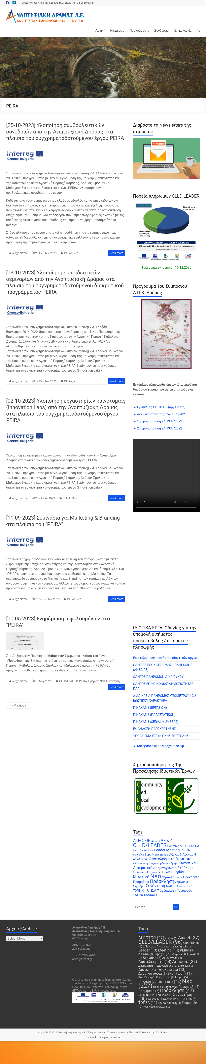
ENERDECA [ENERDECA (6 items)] (191, 846)
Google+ (103, 1037)
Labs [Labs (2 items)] (150, 850)
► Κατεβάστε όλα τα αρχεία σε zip (158, 746)
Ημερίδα (93, 681)
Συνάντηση (113, 681)
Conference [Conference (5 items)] (175, 846)
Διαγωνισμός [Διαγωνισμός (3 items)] (157, 863)
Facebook (91, 1037)
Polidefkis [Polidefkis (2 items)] (138, 854)
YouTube (115, 1037)
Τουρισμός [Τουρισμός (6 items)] (184, 890)
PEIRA (68, 253)
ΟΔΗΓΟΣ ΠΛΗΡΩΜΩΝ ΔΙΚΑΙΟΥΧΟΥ (158, 677)
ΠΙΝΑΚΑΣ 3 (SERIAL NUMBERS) (155, 722)
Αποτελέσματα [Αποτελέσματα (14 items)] (161, 859)
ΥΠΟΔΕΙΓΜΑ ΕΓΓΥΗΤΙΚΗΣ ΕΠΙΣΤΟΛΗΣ (160, 736)
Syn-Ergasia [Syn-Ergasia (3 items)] (161, 854)
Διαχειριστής (20, 253)
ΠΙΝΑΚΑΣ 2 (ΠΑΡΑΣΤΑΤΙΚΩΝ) (154, 715)
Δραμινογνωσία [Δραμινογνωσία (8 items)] (165, 868)
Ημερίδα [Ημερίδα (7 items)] (177, 872)
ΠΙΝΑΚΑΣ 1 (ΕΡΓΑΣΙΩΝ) (150, 708)
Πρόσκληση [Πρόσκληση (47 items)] (162, 881)
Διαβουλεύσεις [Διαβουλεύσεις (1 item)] (140, 863)
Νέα (75, 253)
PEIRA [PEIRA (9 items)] (185, 850)
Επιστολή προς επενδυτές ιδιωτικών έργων (165, 658)
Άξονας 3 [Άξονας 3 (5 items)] (175, 854)
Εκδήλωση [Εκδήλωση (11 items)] (186, 868)
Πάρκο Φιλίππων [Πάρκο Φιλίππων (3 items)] (172, 877)
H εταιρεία (117, 30)
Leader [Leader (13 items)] (159, 850)
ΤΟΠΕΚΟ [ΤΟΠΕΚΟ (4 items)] (138, 890)
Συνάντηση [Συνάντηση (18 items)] (155, 886)
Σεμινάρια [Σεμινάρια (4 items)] (181, 882)
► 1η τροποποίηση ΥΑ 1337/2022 (157, 421)
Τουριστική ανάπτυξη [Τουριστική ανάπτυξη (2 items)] (145, 894)
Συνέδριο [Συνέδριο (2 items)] (171, 886)
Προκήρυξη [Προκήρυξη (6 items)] (191, 877)
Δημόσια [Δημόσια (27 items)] (183, 858)
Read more (116, 253)
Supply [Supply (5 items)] (149, 854)
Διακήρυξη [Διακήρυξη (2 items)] (171, 863)
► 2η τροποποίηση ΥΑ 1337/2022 (157, 428)
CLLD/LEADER (68, 681)
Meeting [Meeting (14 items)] (173, 850)
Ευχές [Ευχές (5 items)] (166, 872)
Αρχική (100, 30)
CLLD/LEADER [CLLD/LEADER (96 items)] (149, 845)
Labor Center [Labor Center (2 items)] (140, 850)
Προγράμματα (139, 30)
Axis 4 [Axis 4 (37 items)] (167, 840)
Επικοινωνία (183, 30)
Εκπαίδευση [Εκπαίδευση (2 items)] (139, 872)
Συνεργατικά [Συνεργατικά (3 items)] (185, 886)
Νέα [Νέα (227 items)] (155, 876)
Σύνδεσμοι (161, 30)
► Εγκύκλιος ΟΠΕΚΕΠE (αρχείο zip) (159, 407)
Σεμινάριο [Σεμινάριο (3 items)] (139, 886)
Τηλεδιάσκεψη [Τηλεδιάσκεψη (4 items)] (166, 890)
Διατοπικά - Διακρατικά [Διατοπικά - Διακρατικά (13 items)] (162, 969)
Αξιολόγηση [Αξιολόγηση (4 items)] (140, 859)
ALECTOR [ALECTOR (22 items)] (141, 840)
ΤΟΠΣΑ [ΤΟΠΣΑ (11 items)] (150, 890)
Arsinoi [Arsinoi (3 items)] (155, 841)
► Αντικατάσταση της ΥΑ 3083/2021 (160, 414)
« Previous (18, 705)
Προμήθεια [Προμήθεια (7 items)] (141, 882)
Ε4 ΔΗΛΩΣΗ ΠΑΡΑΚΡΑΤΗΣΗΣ (154, 729)
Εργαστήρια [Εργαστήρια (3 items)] (154, 872)
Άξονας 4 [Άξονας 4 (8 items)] (189, 854)
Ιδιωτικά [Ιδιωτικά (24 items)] (141, 876)
